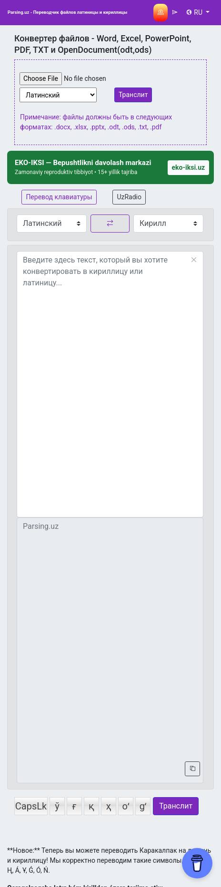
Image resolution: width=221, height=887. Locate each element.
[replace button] (110, 223)
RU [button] (195, 12)
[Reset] (193, 260)
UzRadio (129, 197)
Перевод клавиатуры (59, 197)
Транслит (133, 94)
